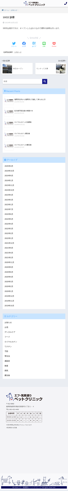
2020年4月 (9, 277)
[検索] (44, 81)
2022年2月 (9, 234)
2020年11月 (9, 263)
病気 (6, 372)
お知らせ (17, 52)
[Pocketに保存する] (54, 45)
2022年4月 (9, 224)
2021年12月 (9, 243)
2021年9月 (9, 248)
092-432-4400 (14, 411)
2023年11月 (9, 185)
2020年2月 (9, 287)
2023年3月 (9, 200)
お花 (6, 328)
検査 (6, 367)
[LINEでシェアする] (44, 45)
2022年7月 (9, 210)
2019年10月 (9, 307)
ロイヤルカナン (11, 343)
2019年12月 (9, 297)
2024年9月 (9, 176)
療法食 (7, 377)
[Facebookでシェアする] (24, 45)
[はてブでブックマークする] (34, 45)
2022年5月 (9, 219)
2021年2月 (9, 258)
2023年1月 (9, 205)
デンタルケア (10, 333)
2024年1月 (9, 180)
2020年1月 (9, 292)
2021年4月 (9, 253)
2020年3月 (9, 282)
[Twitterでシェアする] (14, 45)
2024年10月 (9, 171)
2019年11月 (9, 302)
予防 (6, 352)
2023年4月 (9, 195)
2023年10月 (9, 190)
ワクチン (8, 348)
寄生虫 (7, 357)
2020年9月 (9, 268)
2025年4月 (9, 166)
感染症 (7, 362)
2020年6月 (9, 273)
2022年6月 (9, 214)
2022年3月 (9, 229)
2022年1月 (9, 239)
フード (7, 338)
